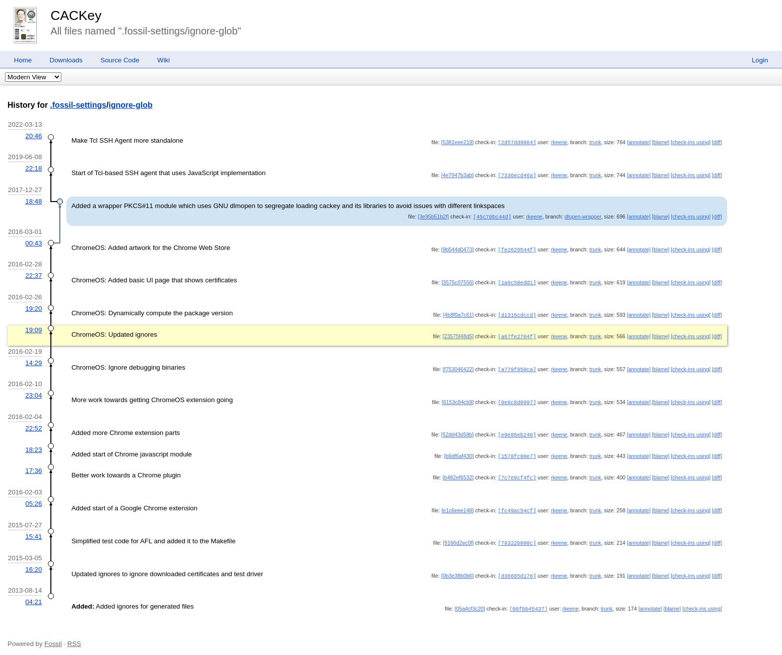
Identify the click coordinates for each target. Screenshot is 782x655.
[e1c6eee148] (457, 504)
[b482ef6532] (458, 472)
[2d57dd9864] (517, 142)
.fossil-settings (78, 105)
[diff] (717, 142)
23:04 (33, 391)
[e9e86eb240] (517, 430)
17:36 (33, 465)
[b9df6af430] (458, 451)
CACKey (75, 15)
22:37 (33, 273)
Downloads (66, 60)
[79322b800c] (517, 536)
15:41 (33, 530)
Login (760, 60)
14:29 (33, 359)
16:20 (33, 562)
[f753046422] (458, 366)
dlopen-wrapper (583, 215)
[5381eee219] (457, 142)
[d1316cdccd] (517, 312)
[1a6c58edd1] (517, 280)
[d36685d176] (517, 568)
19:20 (33, 306)
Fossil (53, 636)
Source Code (120, 60)
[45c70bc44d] (492, 215)
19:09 (33, 327)
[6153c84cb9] (458, 398)
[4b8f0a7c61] (458, 312)
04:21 (33, 594)
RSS (74, 636)
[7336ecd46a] (517, 174)
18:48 (33, 200)
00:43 (33, 241)
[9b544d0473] (457, 248)
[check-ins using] (690, 142)
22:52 (33, 424)
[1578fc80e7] (517, 450)
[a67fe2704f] (517, 333)
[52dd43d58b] (457, 430)
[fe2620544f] (517, 247)
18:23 (33, 444)
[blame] (660, 142)
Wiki (163, 60)
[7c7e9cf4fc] (517, 471)
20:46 (33, 136)
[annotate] (638, 142)
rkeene (559, 142)
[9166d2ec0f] (458, 536)
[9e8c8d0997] (517, 398)
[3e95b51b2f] (433, 215)
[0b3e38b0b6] (457, 569)
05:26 (33, 497)
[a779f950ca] (517, 365)
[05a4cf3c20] (470, 601)
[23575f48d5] (458, 333)
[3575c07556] (457, 280)
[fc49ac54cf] (517, 504)
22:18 (33, 168)
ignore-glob (131, 105)
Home (23, 60)
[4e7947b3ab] (457, 175)
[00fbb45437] (528, 601)
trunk (595, 142)
